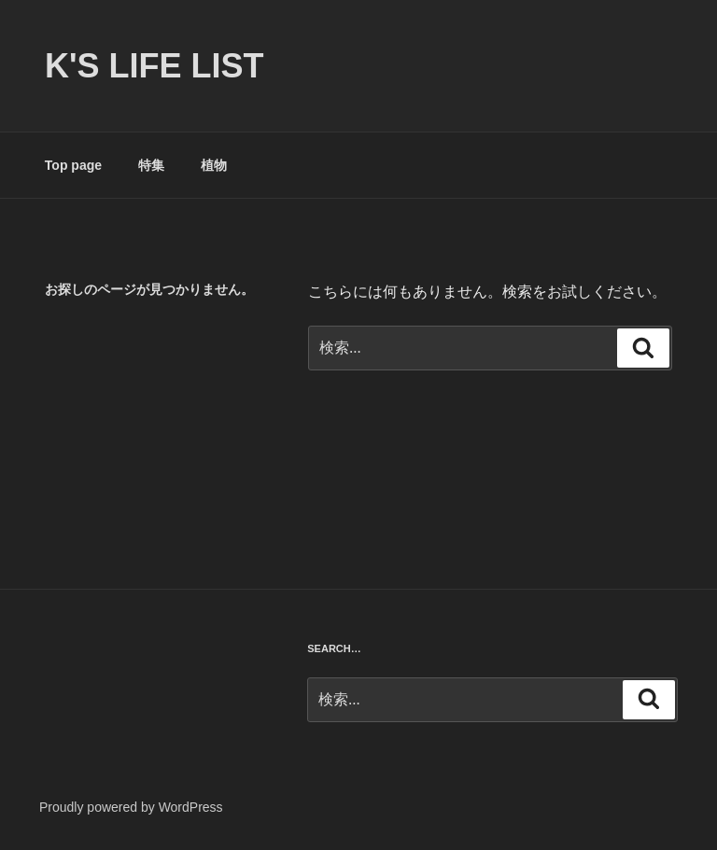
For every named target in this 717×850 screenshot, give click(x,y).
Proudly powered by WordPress (131, 807)
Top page (73, 165)
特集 (151, 165)
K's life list (154, 66)
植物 (214, 165)
